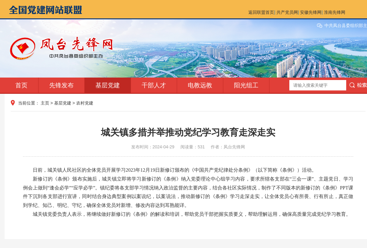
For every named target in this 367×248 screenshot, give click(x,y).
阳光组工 (246, 85)
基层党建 (107, 85)
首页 (21, 85)
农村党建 (84, 103)
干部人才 (154, 85)
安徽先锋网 (310, 12)
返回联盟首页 (261, 12)
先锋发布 (61, 85)
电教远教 (200, 85)
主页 (45, 103)
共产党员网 (287, 12)
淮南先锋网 (334, 12)
